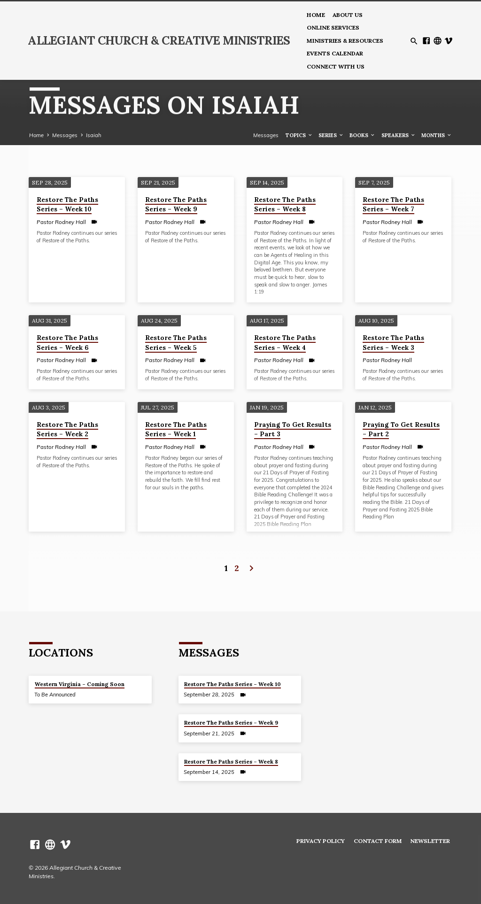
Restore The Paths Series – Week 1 (176, 429)
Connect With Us (336, 66)
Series (331, 135)
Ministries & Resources (345, 40)
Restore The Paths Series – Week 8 (285, 204)
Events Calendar (335, 53)
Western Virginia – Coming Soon (79, 684)
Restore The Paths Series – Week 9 (176, 204)
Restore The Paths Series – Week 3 (393, 342)
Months (436, 135)
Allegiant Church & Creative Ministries (159, 40)
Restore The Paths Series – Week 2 (67, 429)
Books (362, 135)
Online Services (333, 27)
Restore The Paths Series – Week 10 (67, 204)
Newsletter (430, 840)
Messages (65, 135)
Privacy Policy (320, 840)
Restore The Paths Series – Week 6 (67, 342)
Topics (299, 135)
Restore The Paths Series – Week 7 (393, 204)
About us (348, 14)
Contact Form (378, 840)
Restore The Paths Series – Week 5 (176, 342)
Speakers (398, 135)
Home (316, 14)
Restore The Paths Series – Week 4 (285, 342)
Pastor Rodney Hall (61, 221)
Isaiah (93, 135)
